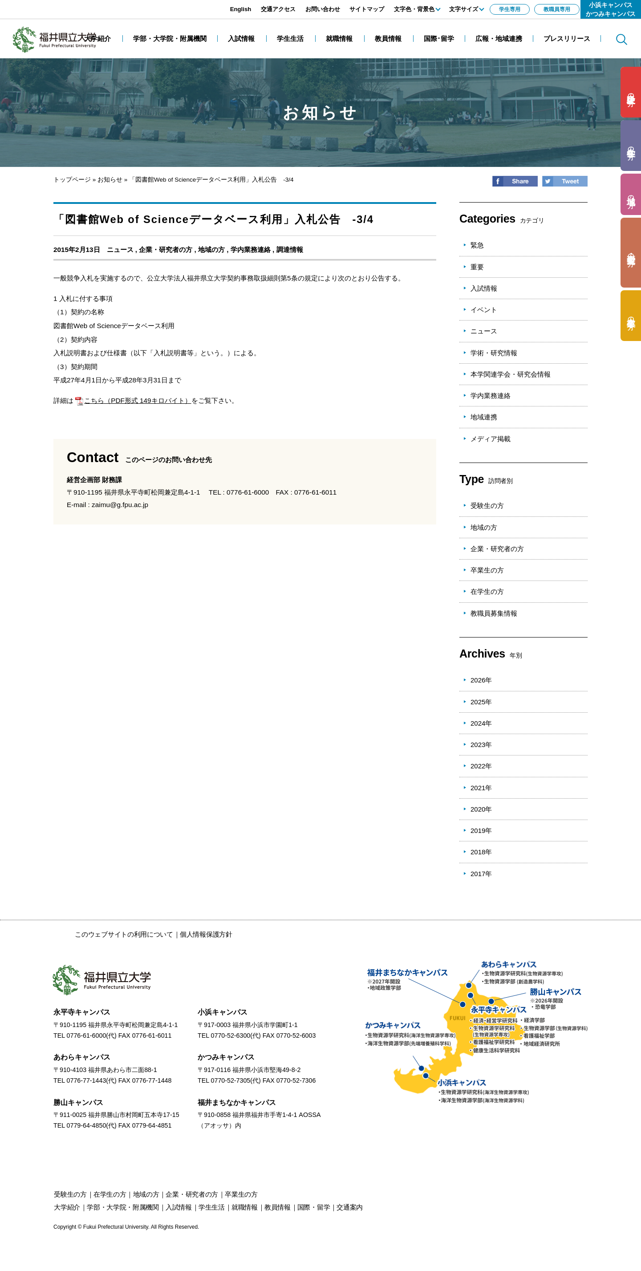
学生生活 (212, 1207)
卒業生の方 (487, 570)
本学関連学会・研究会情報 (511, 374)
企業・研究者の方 (165, 249)
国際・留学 (313, 1207)
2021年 (481, 788)
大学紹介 (67, 1207)
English (241, 9)
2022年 (481, 766)
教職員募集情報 (494, 613)
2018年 (481, 852)
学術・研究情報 (494, 353)
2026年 (481, 680)
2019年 (481, 830)
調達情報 (289, 249)
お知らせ (109, 179)
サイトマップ (366, 9)
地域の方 (211, 249)
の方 (631, 92)
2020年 (481, 809)
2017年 (481, 873)
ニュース (120, 249)
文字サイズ (463, 9)
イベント (484, 309)
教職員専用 (557, 9)
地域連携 (484, 417)
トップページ (72, 179)
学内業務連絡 (251, 249)
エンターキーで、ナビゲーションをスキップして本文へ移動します (100, 4)
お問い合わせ (322, 9)
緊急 (477, 245)
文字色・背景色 (414, 9)
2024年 (481, 723)
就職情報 (244, 1207)
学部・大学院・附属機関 (123, 1207)
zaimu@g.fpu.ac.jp (120, 504)
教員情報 (277, 1207)
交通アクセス (278, 9)
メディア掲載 (491, 439)
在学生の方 (487, 591)
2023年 (481, 744)
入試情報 (484, 288)
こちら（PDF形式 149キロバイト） (133, 400)
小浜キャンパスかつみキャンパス (611, 9)
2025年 (481, 702)
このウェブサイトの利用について (124, 934)
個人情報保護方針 (206, 934)
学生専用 (509, 9)
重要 (477, 267)
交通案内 (350, 1207)
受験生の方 (487, 505)
